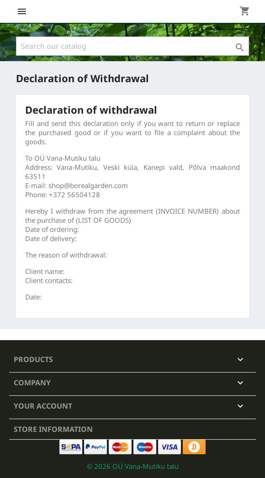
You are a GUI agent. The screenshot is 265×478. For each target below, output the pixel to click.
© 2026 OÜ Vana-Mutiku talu (133, 466)
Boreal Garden (129, 9)
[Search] (132, 46)
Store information (53, 429)
